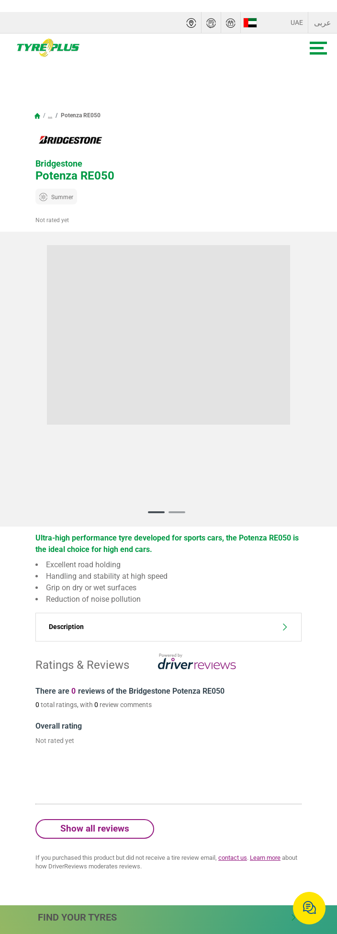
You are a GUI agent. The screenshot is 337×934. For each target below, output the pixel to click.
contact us (232, 857)
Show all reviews (94, 828)
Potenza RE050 (80, 115)
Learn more (265, 857)
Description (168, 627)
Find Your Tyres (167, 917)
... (50, 115)
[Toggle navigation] (318, 48)
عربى (322, 22)
